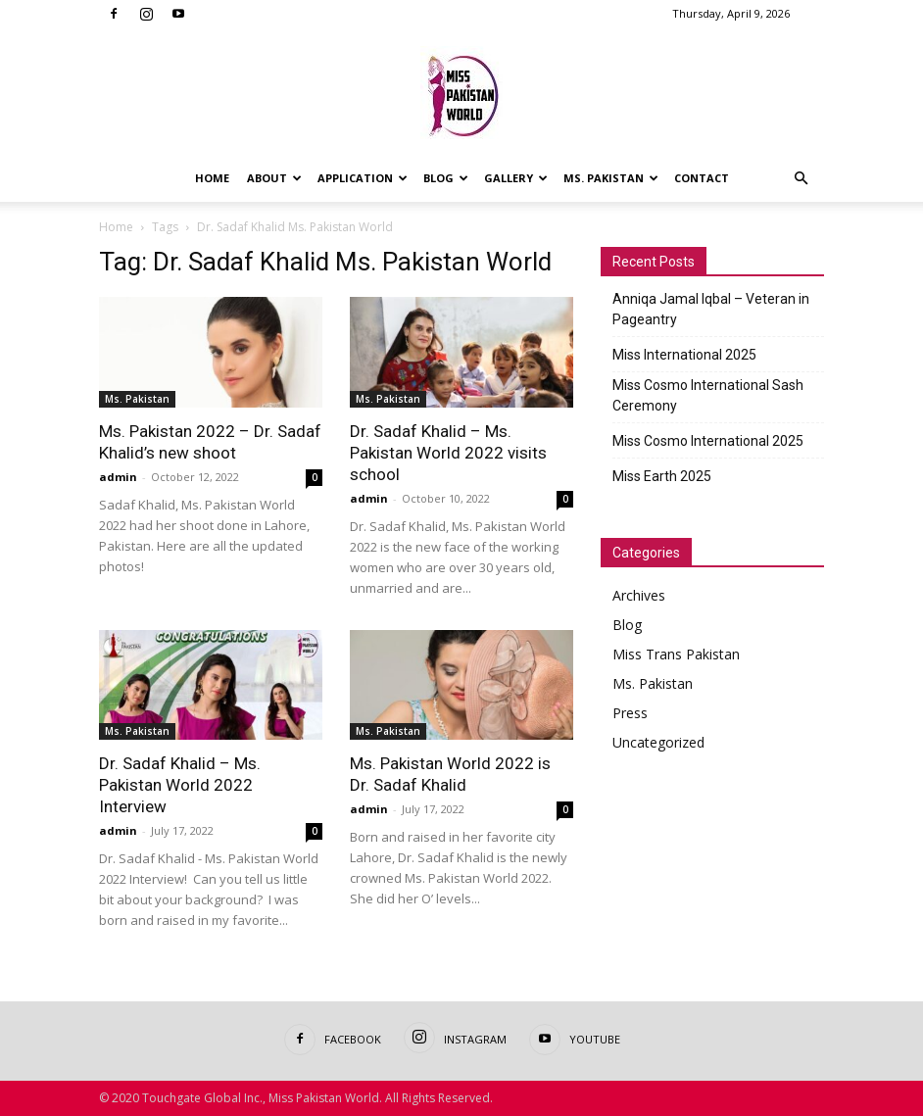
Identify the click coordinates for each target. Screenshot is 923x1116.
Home (212, 177)
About (274, 177)
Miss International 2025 (684, 355)
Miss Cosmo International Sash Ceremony (707, 395)
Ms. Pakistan (610, 177)
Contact (701, 177)
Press (630, 713)
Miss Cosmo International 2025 (707, 441)
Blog (445, 177)
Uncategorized (658, 742)
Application (362, 177)
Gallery (516, 177)
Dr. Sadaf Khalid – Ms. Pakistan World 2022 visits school (448, 452)
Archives (638, 595)
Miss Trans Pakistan (676, 654)
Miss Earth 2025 (661, 476)
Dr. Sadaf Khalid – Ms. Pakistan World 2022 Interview (180, 784)
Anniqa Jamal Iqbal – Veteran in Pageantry (710, 309)
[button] (800, 179)
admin (118, 476)
